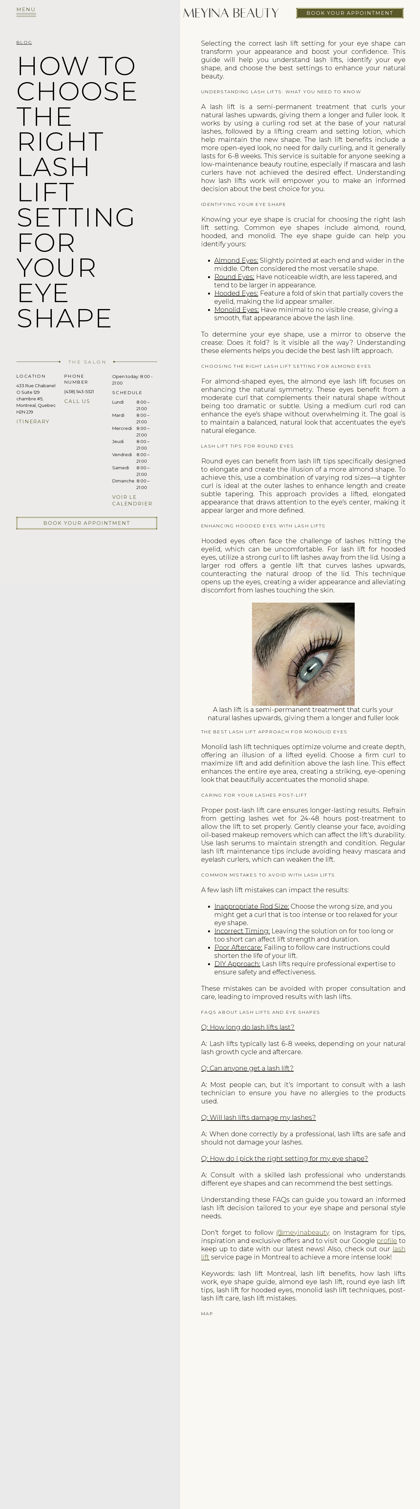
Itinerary (33, 421)
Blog (24, 42)
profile (387, 1241)
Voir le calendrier (132, 500)
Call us (77, 401)
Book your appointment (349, 13)
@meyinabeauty (302, 1232)
